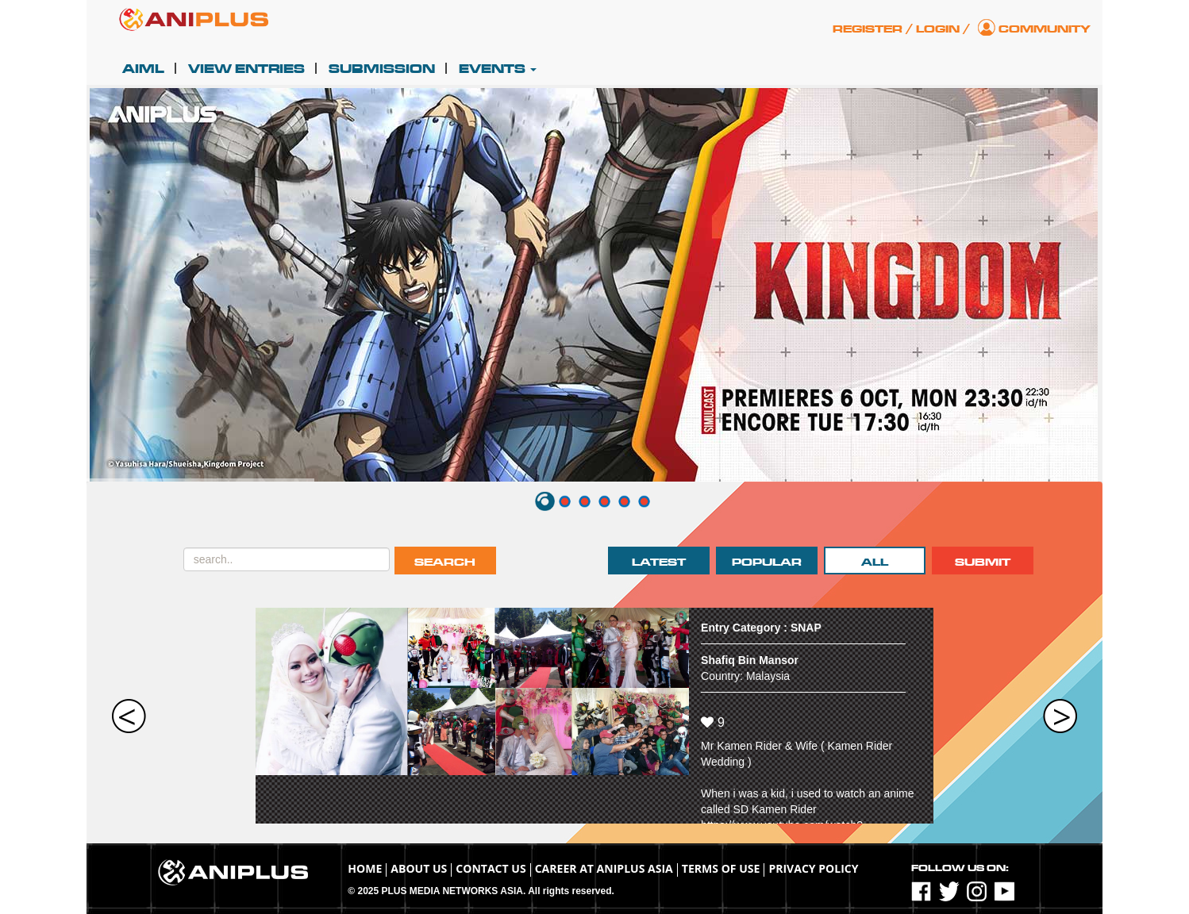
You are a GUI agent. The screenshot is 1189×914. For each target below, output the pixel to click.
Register (867, 29)
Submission (382, 69)
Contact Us (490, 868)
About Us (419, 868)
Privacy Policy (813, 868)
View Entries (246, 69)
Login (938, 29)
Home (365, 868)
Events (498, 69)
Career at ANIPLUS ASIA (604, 868)
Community (1045, 29)
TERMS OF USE (721, 868)
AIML (143, 69)
